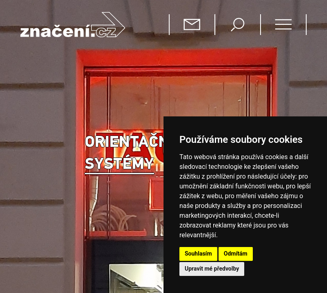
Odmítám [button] (235, 253)
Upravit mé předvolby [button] (212, 268)
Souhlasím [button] (198, 253)
